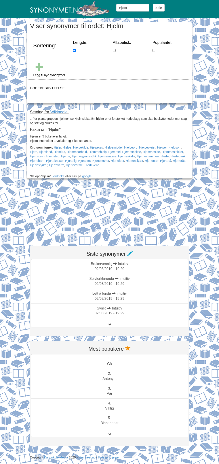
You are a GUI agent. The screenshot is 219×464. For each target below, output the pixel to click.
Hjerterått (179, 160)
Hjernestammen (148, 156)
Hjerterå (165, 160)
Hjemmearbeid (77, 152)
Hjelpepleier (147, 147)
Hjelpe (67, 147)
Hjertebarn (37, 160)
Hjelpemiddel (113, 147)
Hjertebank (177, 156)
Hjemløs (59, 152)
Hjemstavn (37, 156)
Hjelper (162, 147)
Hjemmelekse (131, 152)
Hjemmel (114, 152)
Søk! (159, 8)
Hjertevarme (74, 165)
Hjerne (65, 156)
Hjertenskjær (134, 160)
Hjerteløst (117, 160)
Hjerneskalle (126, 156)
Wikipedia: (59, 112)
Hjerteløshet (100, 160)
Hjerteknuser (55, 160)
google (86, 176)
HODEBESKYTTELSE (47, 88)
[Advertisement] (63, 212)
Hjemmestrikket (172, 152)
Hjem (33, 152)
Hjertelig (70, 160)
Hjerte (164, 156)
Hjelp (57, 147)
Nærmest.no (86, 457)
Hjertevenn (91, 165)
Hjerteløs (84, 160)
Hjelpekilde (80, 147)
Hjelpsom (174, 147)
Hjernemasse (107, 156)
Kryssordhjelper (109, 457)
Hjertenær (151, 160)
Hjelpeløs (96, 147)
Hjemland (45, 152)
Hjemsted (52, 156)
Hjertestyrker (39, 165)
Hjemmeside (151, 152)
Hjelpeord (130, 147)
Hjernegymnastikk (84, 156)
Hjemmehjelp (98, 152)
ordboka (58, 176)
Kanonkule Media (56, 457)
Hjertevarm (56, 165)
